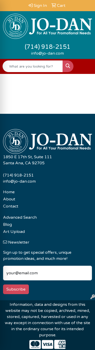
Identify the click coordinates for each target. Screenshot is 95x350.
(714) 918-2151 (47, 47)
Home (9, 192)
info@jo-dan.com (47, 53)
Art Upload (14, 231)
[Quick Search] (33, 66)
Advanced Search (20, 217)
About (9, 199)
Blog (7, 224)
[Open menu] (85, 66)
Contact (10, 206)
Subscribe (16, 289)
